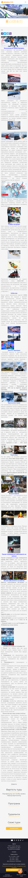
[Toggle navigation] (25, 2)
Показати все (14, 828)
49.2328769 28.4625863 (14, 849)
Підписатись (14, 870)
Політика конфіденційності (7, 875)
